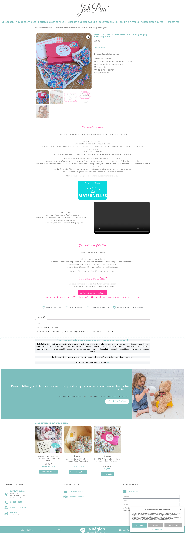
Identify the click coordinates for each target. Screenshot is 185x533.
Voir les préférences (173, 525)
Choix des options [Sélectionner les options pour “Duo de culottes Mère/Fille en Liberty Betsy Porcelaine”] (77, 472)
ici (108, 363)
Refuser (156, 525)
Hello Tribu (87, 396)
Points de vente (76, 491)
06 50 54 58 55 (16, 502)
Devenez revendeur (77, 496)
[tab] (41, 317)
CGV (59, 530)
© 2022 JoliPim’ (26, 530)
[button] (181, 510)
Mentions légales (157, 529)
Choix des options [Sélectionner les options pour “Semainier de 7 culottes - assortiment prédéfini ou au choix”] (48, 472)
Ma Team (14, 512)
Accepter (139, 525)
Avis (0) (41, 317)
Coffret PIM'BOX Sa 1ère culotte (52, 28)
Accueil (37, 28)
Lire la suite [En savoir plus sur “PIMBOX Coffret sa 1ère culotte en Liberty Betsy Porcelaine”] (107, 474)
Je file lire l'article (117, 401)
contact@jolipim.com (19, 507)
